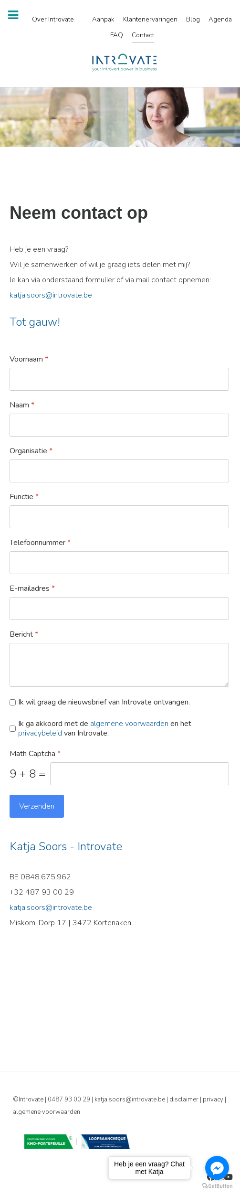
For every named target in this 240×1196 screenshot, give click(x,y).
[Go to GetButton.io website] (217, 1186)
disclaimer (184, 1099)
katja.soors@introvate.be (51, 295)
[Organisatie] (119, 470)
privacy (214, 1099)
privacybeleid (40, 733)
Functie (24, 497)
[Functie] (119, 516)
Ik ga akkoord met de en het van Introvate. (104, 729)
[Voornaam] (119, 379)
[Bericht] (119, 665)
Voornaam (29, 359)
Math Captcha (35, 754)
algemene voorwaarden (129, 723)
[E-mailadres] (119, 608)
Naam (22, 405)
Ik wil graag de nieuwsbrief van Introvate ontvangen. (104, 702)
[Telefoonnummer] (119, 562)
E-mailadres (32, 589)
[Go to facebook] (217, 1168)
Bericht (24, 635)
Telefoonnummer (40, 543)
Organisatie (31, 451)
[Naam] (119, 425)
